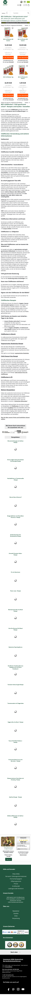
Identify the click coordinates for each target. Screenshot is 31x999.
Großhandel (16, 886)
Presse (16, 884)
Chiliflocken (15, 406)
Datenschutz (19, 959)
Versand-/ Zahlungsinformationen (16, 876)
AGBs (12, 959)
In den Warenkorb (8, 57)
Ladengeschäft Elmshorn (16, 888)
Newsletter (16, 911)
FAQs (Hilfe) (16, 874)
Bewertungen (23, 855)
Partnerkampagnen (16, 879)
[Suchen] (21, 13)
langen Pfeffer (7, 228)
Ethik (15, 916)
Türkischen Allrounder (20, 401)
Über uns (8, 859)
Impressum (6, 959)
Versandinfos (8, 967)
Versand (11, 62)
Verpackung (16, 918)
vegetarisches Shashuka (22, 353)
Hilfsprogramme (16, 881)
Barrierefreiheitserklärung (12, 961)
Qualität (15, 913)
